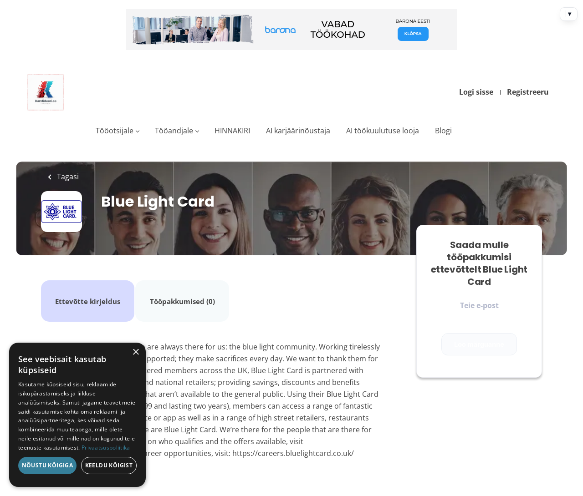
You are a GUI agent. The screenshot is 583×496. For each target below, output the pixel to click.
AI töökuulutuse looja (382, 130)
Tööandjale (174, 130)
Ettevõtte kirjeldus (86, 290)
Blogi (443, 130)
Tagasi (67, 177)
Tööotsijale (114, 130)
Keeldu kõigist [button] (109, 465)
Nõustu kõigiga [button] (47, 465)
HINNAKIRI (232, 130)
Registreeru (528, 91)
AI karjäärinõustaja (298, 130)
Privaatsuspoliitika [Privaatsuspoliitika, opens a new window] (106, 447)
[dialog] (77, 415)
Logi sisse (476, 91)
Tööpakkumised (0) (179, 290)
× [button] (135, 352)
